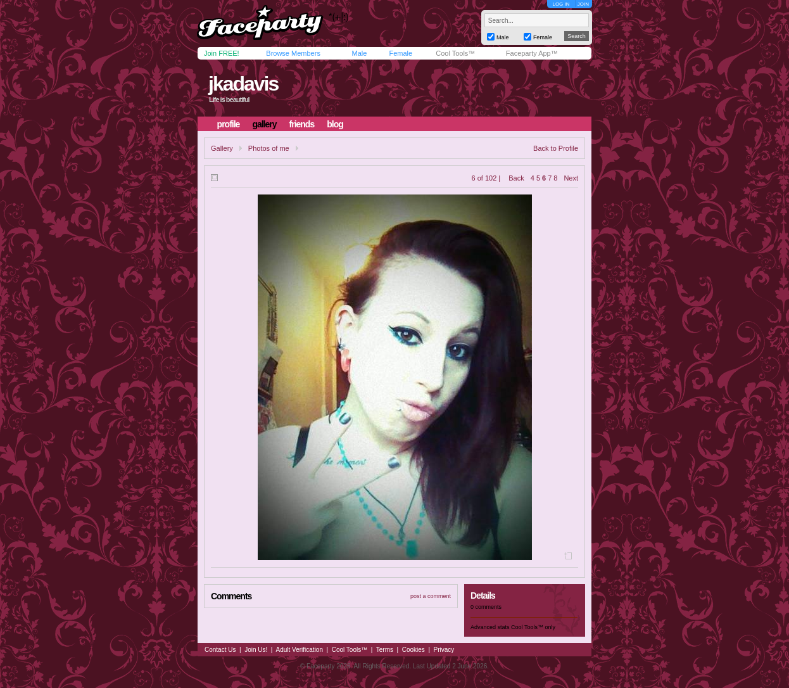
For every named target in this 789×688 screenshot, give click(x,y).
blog (335, 124)
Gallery (222, 148)
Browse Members (293, 53)
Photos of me (268, 148)
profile (228, 124)
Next (571, 178)
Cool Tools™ (455, 53)
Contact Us (220, 649)
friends (302, 124)
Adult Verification (299, 649)
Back (516, 178)
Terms (384, 649)
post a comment (430, 596)
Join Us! (255, 649)
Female (400, 53)
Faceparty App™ (532, 53)
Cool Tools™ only (533, 627)
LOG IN (560, 4)
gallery (264, 124)
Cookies (413, 649)
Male (359, 53)
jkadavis (243, 83)
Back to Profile (555, 148)
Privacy (444, 649)
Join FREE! (221, 53)
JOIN (583, 4)
